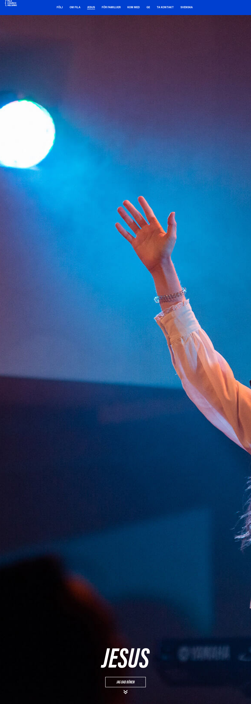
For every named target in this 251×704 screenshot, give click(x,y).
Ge (149, 7)
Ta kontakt (166, 7)
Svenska (187, 7)
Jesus (92, 7)
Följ (60, 7)
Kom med (134, 7)
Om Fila (75, 7)
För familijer (112, 7)
